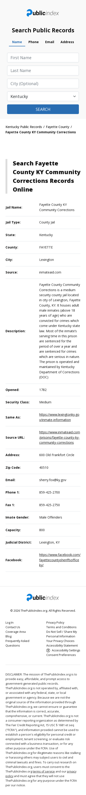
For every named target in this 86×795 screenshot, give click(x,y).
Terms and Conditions (61, 627)
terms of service (44, 771)
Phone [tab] (33, 42)
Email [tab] (49, 42)
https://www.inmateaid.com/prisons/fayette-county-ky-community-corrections (59, 437)
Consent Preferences (61, 655)
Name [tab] (17, 42)
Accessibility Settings (66, 650)
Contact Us (13, 627)
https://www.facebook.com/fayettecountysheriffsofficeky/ (59, 559)
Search (43, 109)
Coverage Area (16, 632)
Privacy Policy (55, 623)
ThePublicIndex (43, 13)
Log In (10, 623)
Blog (8, 636)
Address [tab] (67, 42)
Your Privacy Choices (60, 641)
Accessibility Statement (62, 645)
